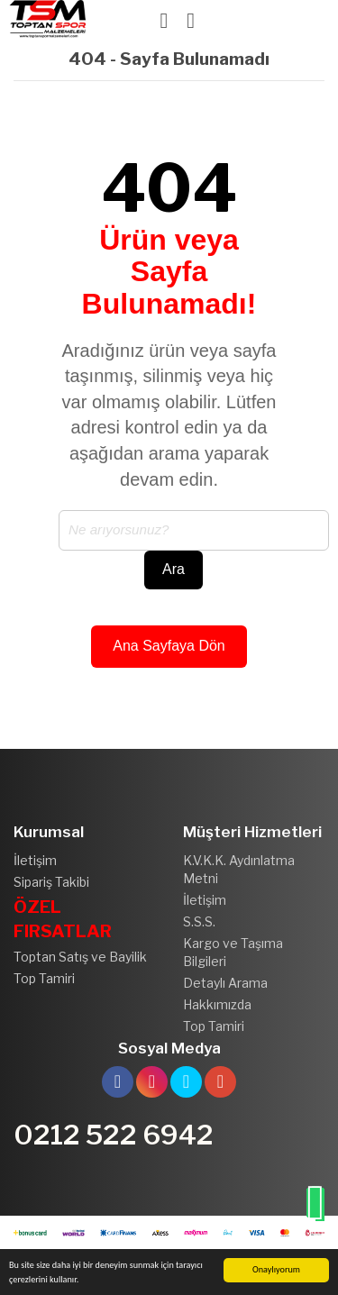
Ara (173, 569)
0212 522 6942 (114, 1134)
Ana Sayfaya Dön (169, 645)
